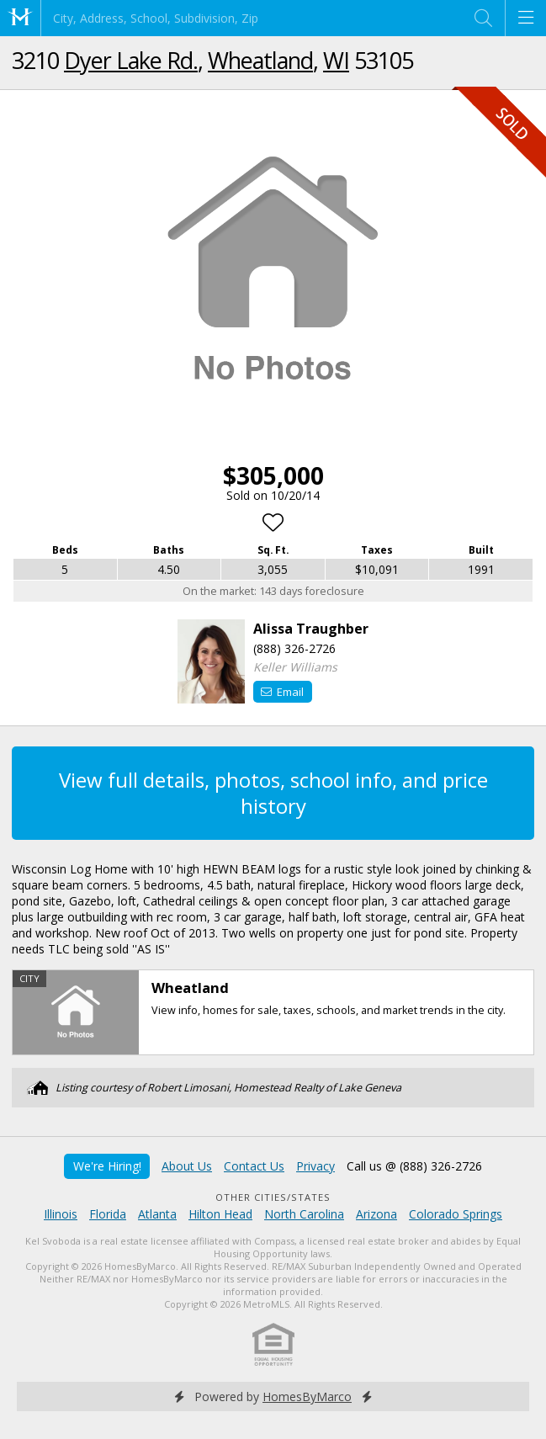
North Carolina (304, 1214)
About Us (187, 1166)
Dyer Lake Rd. (131, 60)
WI (336, 60)
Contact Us (254, 1166)
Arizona (376, 1214)
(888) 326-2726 (294, 648)
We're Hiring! (107, 1166)
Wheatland (260, 60)
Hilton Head (220, 1214)
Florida (107, 1214)
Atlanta (157, 1214)
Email (282, 691)
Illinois (60, 1214)
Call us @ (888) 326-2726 (414, 1166)
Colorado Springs (455, 1214)
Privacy (315, 1166)
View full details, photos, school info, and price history (273, 793)
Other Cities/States (273, 1197)
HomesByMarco (307, 1396)
